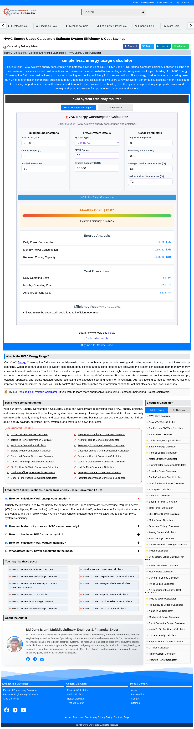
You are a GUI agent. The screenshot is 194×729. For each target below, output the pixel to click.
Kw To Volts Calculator (161, 434)
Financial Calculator (77, 690)
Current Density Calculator (163, 635)
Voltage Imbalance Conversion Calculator (99, 472)
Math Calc (171, 26)
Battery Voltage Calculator (162, 446)
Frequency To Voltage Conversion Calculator (101, 445)
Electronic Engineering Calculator (20, 694)
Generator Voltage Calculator (164, 526)
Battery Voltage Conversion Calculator (31, 450)
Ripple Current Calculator (162, 653)
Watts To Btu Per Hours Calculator (167, 629)
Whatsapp (180, 46)
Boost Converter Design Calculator (167, 623)
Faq (177, 3)
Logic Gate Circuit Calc (112, 26)
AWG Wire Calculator (160, 416)
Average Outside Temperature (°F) (147, 163)
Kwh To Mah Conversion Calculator (96, 467)
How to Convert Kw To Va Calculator (31, 594)
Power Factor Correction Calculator (167, 465)
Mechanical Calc (76, 26)
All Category (179, 410)
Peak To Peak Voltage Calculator (37, 391)
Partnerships (137, 694)
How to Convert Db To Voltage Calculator (104, 608)
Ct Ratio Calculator (159, 647)
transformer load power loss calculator (103, 569)
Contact (185, 3)
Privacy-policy (147, 3)
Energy (22, 362)
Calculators (20, 53)
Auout (134, 690)
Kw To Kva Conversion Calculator (28, 445)
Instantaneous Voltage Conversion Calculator (101, 478)
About (135, 3)
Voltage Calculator (158, 550)
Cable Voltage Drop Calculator (165, 440)
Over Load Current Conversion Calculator (32, 456)
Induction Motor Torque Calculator (166, 483)
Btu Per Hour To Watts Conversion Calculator (34, 467)
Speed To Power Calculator (163, 501)
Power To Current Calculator (164, 565)
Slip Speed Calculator (160, 489)
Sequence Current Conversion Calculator (99, 456)
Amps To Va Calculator (161, 611)
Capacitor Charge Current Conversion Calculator (103, 450)
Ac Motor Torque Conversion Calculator (98, 440)
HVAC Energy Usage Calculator (84, 53)
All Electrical (115, 107)
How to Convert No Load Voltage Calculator (34, 576)
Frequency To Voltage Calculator (166, 605)
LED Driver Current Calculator (164, 514)
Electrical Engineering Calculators (46, 53)
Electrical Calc (17, 26)
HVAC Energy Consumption (78, 107)
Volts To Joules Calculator (162, 598)
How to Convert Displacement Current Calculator (108, 576)
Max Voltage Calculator (161, 571)
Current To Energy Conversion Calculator (32, 461)
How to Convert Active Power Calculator (33, 569)
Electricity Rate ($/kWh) (141, 150)
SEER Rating (82, 150)
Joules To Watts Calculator (163, 422)
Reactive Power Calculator (163, 660)
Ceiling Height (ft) (31, 150)
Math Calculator (75, 694)
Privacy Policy (104, 717)
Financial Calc (144, 26)
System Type (82, 137)
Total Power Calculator (161, 508)
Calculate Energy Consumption (96, 197)
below (111, 332)
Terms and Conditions (84, 717)
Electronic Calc (46, 26)
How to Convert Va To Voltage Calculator (33, 601)
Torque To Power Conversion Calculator (31, 440)
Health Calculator (76, 698)
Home (7, 53)
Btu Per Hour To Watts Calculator (166, 428)
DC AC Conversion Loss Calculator (29, 434)
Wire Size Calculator (159, 495)
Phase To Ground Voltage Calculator (168, 544)
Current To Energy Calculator (164, 577)
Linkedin (163, 46)
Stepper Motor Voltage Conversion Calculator (101, 434)
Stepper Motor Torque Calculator (166, 641)
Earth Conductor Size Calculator (166, 477)
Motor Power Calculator (161, 520)
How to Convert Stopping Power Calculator (105, 594)
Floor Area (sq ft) (31, 137)
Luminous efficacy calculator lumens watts (33, 472)
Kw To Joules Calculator (161, 584)
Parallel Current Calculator (163, 452)
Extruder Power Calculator (163, 471)
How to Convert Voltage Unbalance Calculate (106, 583)
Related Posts (156, 410)
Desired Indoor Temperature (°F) (146, 176)
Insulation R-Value (31, 163)
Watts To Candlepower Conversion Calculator (101, 461)
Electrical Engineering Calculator (20, 690)
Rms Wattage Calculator (161, 538)
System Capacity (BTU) (88, 163)
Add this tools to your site (97, 338)
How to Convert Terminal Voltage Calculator (34, 608)
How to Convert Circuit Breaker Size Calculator (107, 601)
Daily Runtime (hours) (140, 137)
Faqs (126, 717)
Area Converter (11, 698)
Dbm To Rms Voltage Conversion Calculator (34, 478)
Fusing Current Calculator (162, 532)
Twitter (147, 46)
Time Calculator (75, 703)
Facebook (131, 46)
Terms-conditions (164, 3)
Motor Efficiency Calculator (163, 459)
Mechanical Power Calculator (164, 617)
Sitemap (135, 703)
